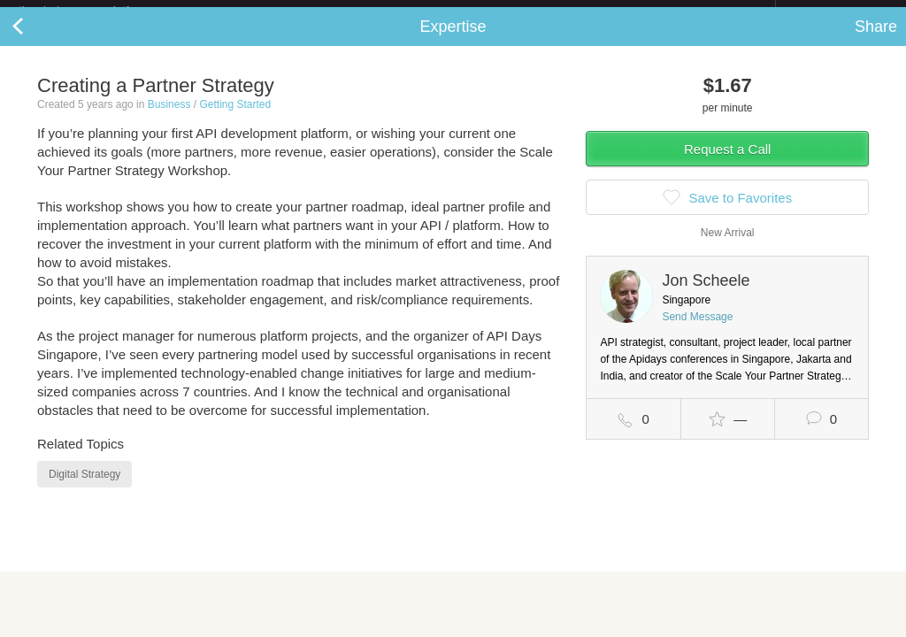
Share (876, 41)
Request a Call (727, 163)
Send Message (697, 331)
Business (169, 118)
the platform (92, 10)
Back (35, 40)
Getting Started (235, 118)
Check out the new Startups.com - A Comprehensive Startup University (583, 11)
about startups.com (838, 11)
